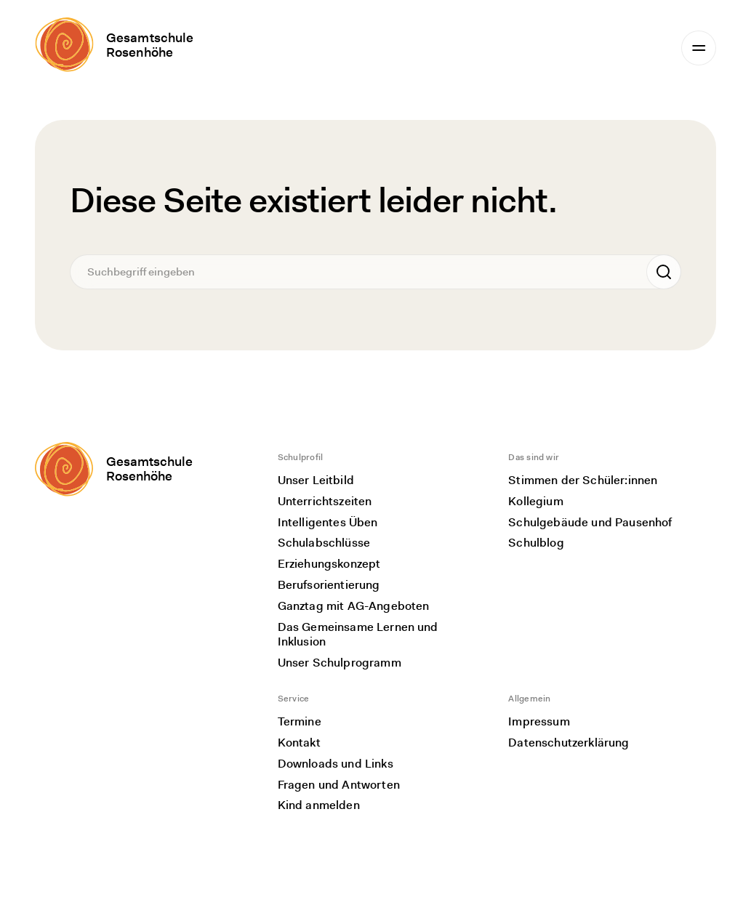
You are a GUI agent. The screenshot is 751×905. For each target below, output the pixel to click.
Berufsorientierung (329, 584)
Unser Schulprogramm (339, 662)
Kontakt (299, 742)
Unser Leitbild (316, 480)
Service (294, 698)
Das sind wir (533, 457)
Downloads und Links (335, 763)
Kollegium (535, 501)
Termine (299, 721)
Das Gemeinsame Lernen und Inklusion (358, 634)
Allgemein (529, 698)
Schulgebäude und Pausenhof (590, 522)
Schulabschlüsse (324, 542)
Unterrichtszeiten (325, 501)
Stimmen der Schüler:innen (582, 480)
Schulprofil (301, 457)
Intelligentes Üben (328, 522)
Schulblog (535, 542)
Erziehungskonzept (329, 563)
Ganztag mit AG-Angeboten (354, 606)
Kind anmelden (319, 805)
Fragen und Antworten (339, 784)
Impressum (538, 721)
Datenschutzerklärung (568, 742)
